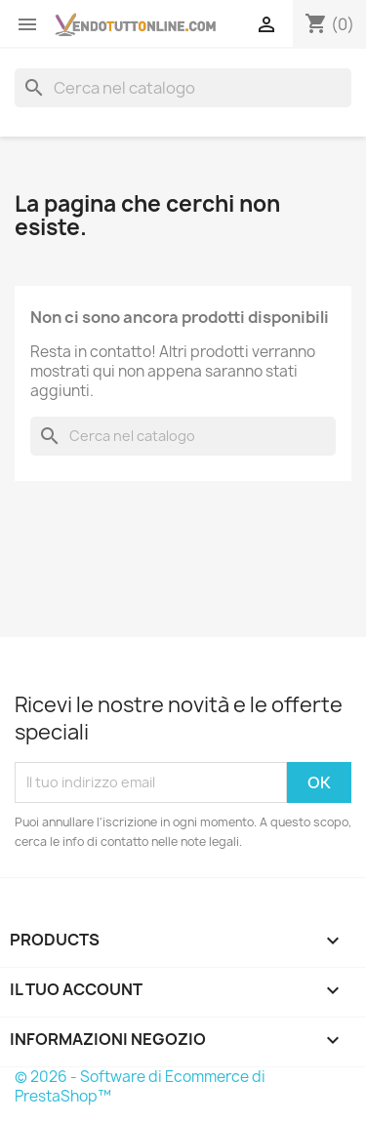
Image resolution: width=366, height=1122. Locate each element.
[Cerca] (183, 87)
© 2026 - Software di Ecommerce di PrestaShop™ (140, 1086)
